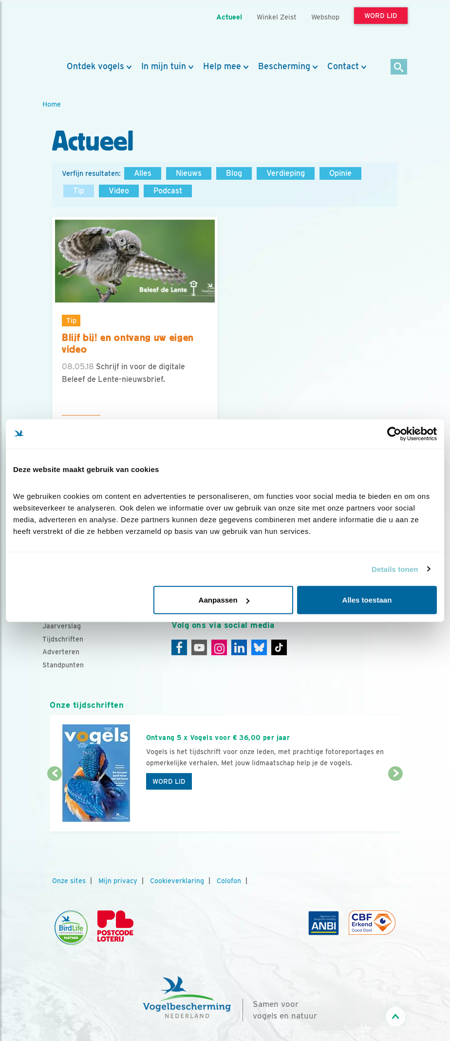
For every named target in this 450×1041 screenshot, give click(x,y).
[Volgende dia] (395, 803)
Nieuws (189, 173)
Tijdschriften (62, 639)
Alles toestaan (367, 600)
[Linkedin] (239, 647)
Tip (78, 190)
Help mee (222, 66)
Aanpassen (224, 600)
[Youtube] (199, 647)
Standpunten (63, 665)
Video (119, 190)
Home (51, 104)
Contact (343, 66)
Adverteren (60, 652)
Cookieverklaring (177, 881)
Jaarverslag (61, 626)
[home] (86, 31)
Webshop (325, 17)
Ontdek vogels (95, 66)
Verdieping (285, 173)
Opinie (340, 173)
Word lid (169, 781)
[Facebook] (179, 647)
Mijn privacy (117, 881)
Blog (234, 173)
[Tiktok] (279, 647)
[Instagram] (219, 647)
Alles (142, 173)
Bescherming (284, 66)
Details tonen (395, 569)
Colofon (229, 881)
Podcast (167, 190)
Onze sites (69, 881)
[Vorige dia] (54, 803)
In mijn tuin (163, 66)
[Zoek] (399, 67)
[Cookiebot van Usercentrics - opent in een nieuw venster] (394, 433)
